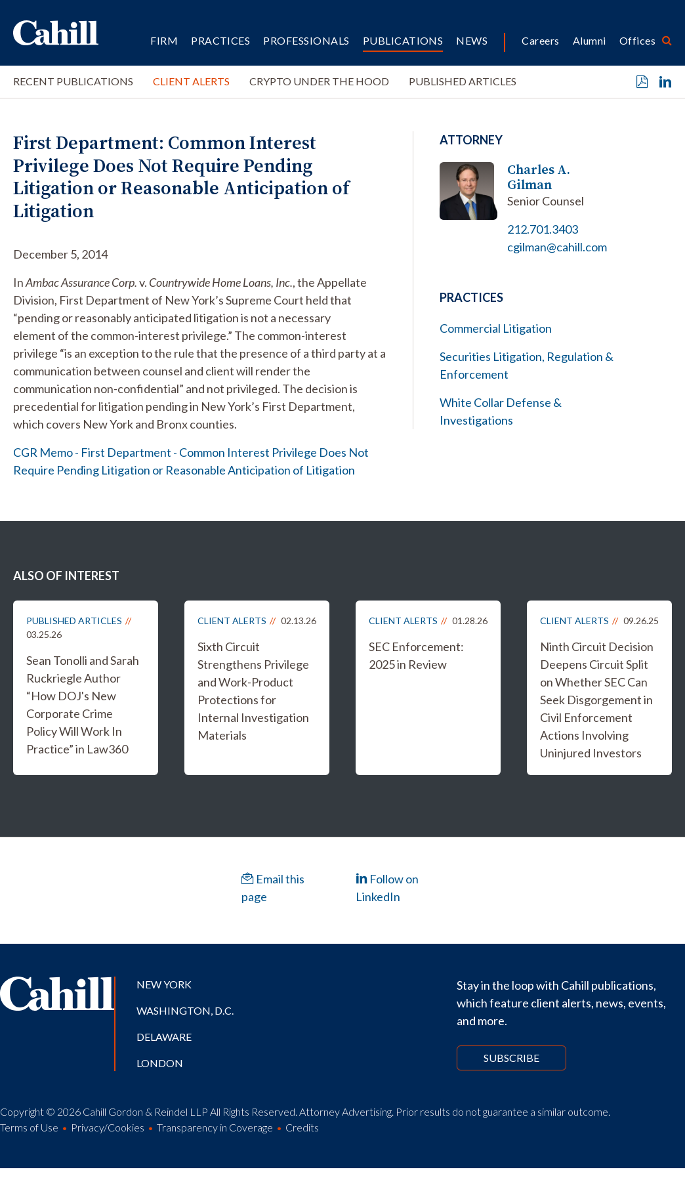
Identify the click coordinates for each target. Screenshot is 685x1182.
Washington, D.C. (185, 1010)
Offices (637, 40)
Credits (302, 1127)
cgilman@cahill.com (557, 247)
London (159, 1063)
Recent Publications (73, 81)
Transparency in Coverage (215, 1127)
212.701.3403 (542, 229)
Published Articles (462, 81)
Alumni (589, 40)
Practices (220, 40)
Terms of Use (29, 1127)
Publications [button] (403, 40)
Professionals (306, 40)
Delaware (164, 1036)
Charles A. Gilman (538, 177)
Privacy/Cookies (107, 1127)
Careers (540, 40)
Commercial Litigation (496, 328)
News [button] (472, 40)
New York (164, 984)
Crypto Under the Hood (319, 81)
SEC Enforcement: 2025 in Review (416, 655)
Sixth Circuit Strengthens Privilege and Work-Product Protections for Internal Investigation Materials (253, 690)
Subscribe (511, 1057)
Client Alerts (191, 81)
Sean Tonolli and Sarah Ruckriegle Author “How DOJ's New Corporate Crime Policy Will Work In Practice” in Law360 (82, 704)
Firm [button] (164, 40)
